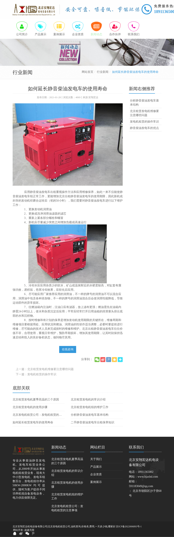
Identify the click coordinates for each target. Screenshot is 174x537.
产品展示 (96, 467)
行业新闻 (102, 72)
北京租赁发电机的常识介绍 (88, 399)
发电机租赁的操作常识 (144, 121)
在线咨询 (67, 349)
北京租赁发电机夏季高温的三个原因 (36, 399)
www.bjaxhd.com (148, 476)
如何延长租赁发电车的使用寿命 (33, 422)
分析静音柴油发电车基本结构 (89, 415)
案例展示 (96, 482)
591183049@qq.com (141, 486)
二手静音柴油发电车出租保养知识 (92, 422)
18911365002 (145, 472)
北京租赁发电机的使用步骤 (30, 407)
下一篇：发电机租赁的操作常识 (36, 374)
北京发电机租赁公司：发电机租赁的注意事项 (39, 415)
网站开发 (18, 530)
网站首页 (87, 72)
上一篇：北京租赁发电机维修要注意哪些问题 (45, 369)
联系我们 (136, 447)
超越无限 (29, 530)
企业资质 (96, 474)
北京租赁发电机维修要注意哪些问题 (144, 113)
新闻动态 (58, 447)
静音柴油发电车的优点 (144, 128)
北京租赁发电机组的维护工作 (89, 407)
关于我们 (96, 459)
